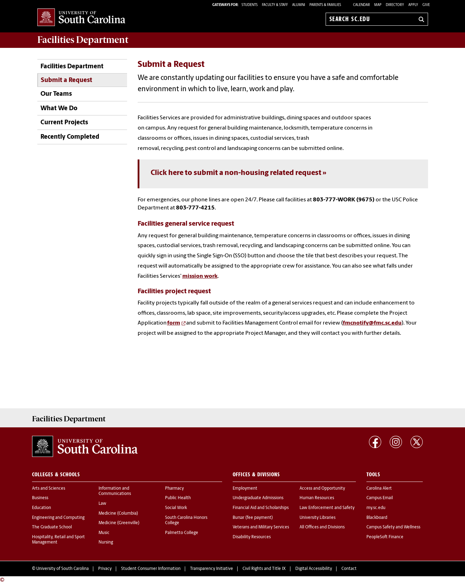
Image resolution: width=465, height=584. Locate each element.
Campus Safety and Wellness (393, 527)
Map (378, 5)
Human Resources (317, 498)
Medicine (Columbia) (118, 513)
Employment (245, 488)
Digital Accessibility (313, 569)
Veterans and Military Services (261, 527)
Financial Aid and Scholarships (261, 508)
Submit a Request (66, 80)
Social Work (176, 508)
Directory (395, 5)
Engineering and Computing (58, 518)
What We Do (58, 108)
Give (426, 5)
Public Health (178, 498)
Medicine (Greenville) (119, 523)
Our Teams (56, 94)
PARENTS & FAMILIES (325, 5)
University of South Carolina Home (81, 17)
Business (40, 498)
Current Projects (64, 122)
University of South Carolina (62, 569)
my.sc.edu (375, 508)
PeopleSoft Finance (384, 537)
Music (104, 533)
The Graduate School (52, 527)
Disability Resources (252, 537)
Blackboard (376, 518)
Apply (413, 5)
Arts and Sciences (48, 488)
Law (102, 504)
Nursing (106, 542)
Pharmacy (174, 488)
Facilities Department (71, 66)
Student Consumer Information (151, 569)
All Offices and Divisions (322, 527)
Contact (349, 569)
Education (41, 508)
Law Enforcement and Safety (327, 508)
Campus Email (379, 498)
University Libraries (317, 518)
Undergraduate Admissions (258, 498)
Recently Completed (69, 137)
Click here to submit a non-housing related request (236, 173)
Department (82, 39)
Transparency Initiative (211, 569)
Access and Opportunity (322, 488)
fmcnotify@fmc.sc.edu (372, 323)
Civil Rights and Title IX (264, 569)
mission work (200, 276)
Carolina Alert (379, 488)
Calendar (361, 5)
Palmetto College (181, 533)
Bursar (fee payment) (253, 518)
